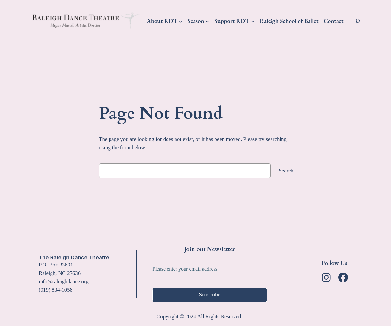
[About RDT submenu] (180, 21)
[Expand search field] (357, 21)
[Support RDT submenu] (252, 21)
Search (286, 171)
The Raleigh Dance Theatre (74, 257)
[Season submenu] (207, 21)
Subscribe (209, 295)
